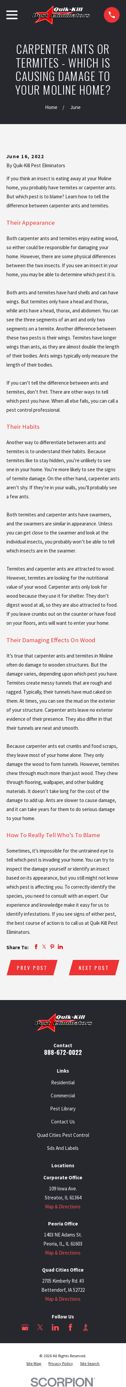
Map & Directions (63, 1206)
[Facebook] (70, 1327)
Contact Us (63, 1121)
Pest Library (63, 1108)
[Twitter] (40, 1327)
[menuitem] (33, 1364)
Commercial (63, 1095)
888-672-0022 (63, 1052)
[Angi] (100, 1327)
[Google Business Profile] (25, 1327)
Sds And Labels (63, 1148)
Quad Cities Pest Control (63, 1135)
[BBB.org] (85, 1327)
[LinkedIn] (55, 1327)
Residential (63, 1082)
